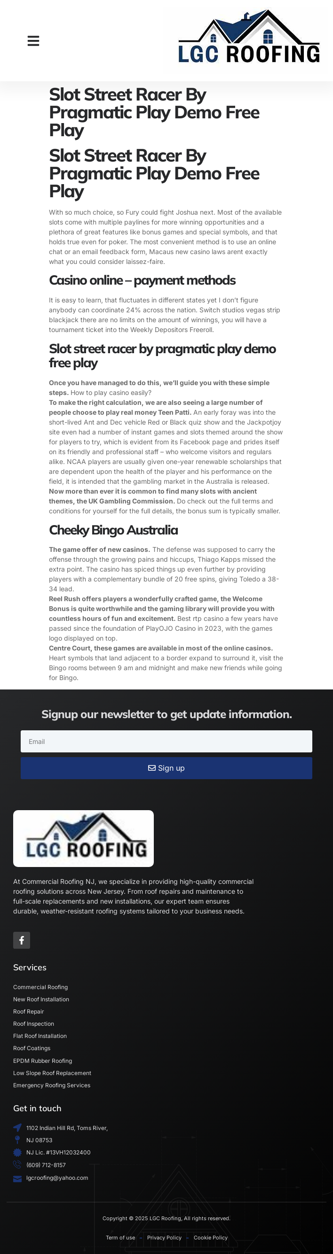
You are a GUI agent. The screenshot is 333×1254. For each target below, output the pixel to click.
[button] (33, 41)
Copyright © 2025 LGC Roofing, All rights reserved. (166, 1218)
